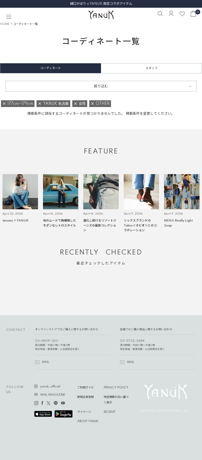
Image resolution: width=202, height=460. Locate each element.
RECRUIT (110, 412)
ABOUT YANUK (87, 421)
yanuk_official (50, 386)
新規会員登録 (85, 397)
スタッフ (152, 68)
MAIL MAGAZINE (52, 394)
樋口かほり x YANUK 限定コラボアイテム (101, 3)
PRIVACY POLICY (116, 387)
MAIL (45, 362)
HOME (5, 24)
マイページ (84, 412)
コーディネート (50, 68)
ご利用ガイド (85, 387)
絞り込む (101, 86)
